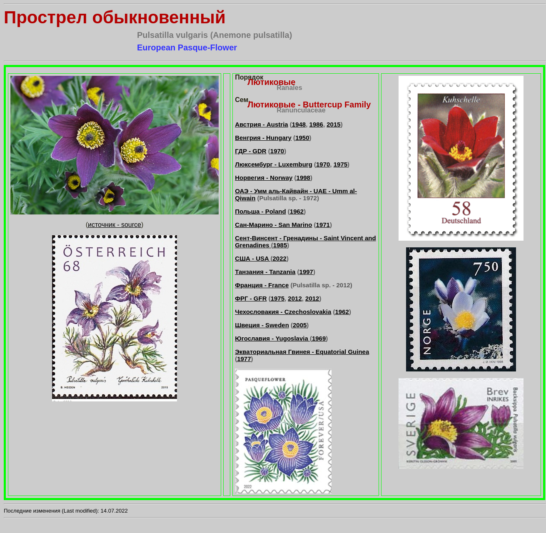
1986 (316, 124)
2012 (295, 298)
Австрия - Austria (261, 124)
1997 (306, 271)
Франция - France (262, 285)
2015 (333, 124)
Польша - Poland (260, 211)
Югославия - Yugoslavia (272, 338)
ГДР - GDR (250, 150)
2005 (300, 325)
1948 (299, 124)
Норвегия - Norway (263, 177)
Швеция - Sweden (262, 325)
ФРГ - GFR (251, 298)
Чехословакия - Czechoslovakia (283, 311)
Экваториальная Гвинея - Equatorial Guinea (302, 351)
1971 (323, 224)
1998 (303, 177)
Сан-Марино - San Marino (273, 224)
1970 (277, 150)
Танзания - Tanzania (265, 271)
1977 (244, 358)
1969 (319, 338)
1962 (297, 211)
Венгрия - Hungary (263, 137)
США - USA (252, 258)
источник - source (114, 224)
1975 (340, 164)
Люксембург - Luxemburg (273, 164)
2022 (280, 258)
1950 (302, 137)
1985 (280, 245)
